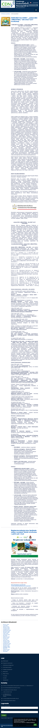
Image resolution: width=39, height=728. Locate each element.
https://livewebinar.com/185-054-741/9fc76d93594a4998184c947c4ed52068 (21, 585)
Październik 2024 (7, 643)
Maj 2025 (5, 635)
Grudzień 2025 (6, 628)
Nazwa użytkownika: (5, 706)
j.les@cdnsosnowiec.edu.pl (9, 700)
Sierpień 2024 (6, 645)
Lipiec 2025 (5, 633)
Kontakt (4, 677)
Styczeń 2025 (6, 640)
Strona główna (5, 13)
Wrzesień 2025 (6, 631)
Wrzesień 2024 (6, 644)
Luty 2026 (5, 625)
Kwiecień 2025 (6, 637)
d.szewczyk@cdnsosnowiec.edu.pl (11, 698)
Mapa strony (6, 673)
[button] (30, 3)
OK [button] (35, 724)
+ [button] (23, 2)
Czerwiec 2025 (6, 634)
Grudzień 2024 (6, 641)
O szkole (5, 675)
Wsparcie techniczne (7, 663)
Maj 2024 (5, 648)
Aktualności (14, 13)
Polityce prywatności (30, 722)
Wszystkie (5, 651)
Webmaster (5, 661)
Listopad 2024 (6, 642)
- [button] (25, 2)
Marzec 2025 (6, 638)
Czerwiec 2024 (6, 647)
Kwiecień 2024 (6, 649)
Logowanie (35, 2)
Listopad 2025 (6, 629)
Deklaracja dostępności (8, 665)
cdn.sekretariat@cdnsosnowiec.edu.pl (11, 687)
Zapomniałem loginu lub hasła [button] (7, 718)
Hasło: (2, 710)
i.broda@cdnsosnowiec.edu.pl (10, 689)
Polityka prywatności (7, 669)
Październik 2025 (7, 630)
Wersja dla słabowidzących (7, 725)
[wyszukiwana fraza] (33, 5)
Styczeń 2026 (6, 626)
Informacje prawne (7, 667)
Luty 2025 (5, 639)
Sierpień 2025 (6, 632)
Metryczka (5, 671)
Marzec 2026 (6, 624)
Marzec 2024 (6, 650)
